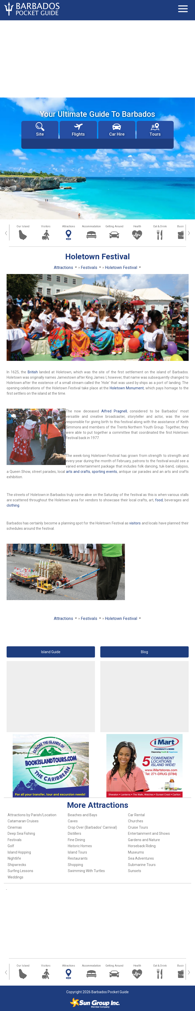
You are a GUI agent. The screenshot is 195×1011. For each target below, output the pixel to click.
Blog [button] (144, 652)
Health (137, 226)
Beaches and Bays (82, 815)
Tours (155, 129)
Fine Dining (76, 840)
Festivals (15, 840)
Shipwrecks (17, 865)
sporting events (104, 472)
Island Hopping (19, 852)
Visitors (46, 226)
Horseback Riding (142, 846)
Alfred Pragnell (114, 411)
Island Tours (77, 852)
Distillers (74, 833)
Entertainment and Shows (149, 833)
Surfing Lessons (20, 871)
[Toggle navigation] (182, 8)
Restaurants (78, 858)
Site (40, 129)
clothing (13, 505)
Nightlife (14, 858)
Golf (11, 846)
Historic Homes (80, 846)
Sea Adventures (141, 858)
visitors (135, 523)
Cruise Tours (138, 827)
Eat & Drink (160, 226)
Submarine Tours (142, 865)
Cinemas (15, 827)
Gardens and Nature (144, 840)
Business (183, 226)
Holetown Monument (127, 388)
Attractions (68, 226)
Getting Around (114, 226)
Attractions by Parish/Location (32, 815)
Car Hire (116, 129)
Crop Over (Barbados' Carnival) (92, 827)
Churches (135, 821)
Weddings (15, 877)
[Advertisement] (97, 58)
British (33, 372)
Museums (136, 852)
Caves (73, 821)
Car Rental (136, 815)
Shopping (75, 865)
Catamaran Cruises (23, 821)
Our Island (23, 226)
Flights (78, 129)
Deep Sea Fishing (21, 833)
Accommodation (91, 226)
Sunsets (134, 871)
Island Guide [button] (50, 652)
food (159, 500)
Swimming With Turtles (86, 871)
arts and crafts (78, 472)
